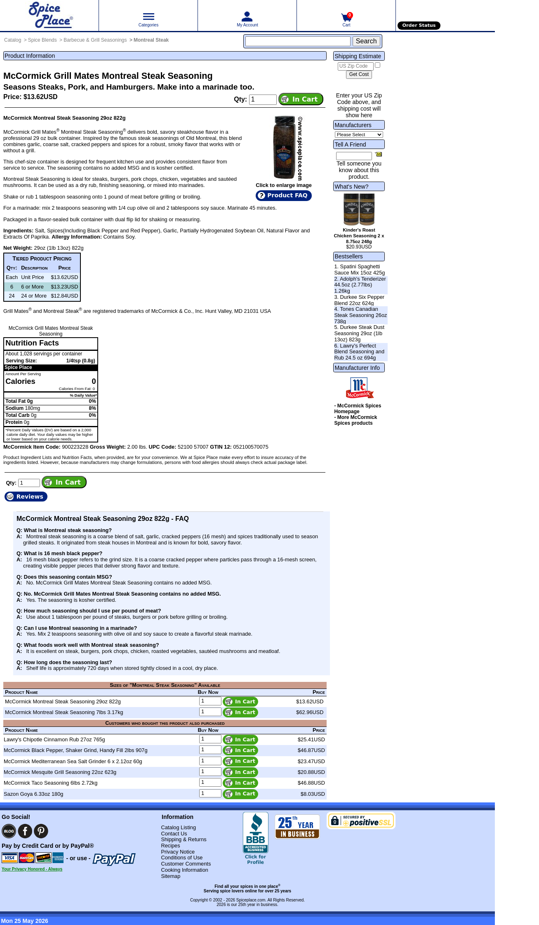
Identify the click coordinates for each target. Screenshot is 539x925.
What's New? (351, 186)
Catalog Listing (178, 827)
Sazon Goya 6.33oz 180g (33, 794)
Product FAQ (287, 195)
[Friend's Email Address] (354, 156)
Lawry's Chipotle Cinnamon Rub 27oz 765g (54, 739)
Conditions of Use (181, 857)
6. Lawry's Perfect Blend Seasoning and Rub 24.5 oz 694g (359, 352)
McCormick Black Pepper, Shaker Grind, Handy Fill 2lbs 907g (76, 750)
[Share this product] (378, 154)
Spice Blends (42, 40)
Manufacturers (352, 125)
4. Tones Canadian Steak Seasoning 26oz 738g (360, 315)
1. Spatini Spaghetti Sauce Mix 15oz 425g (359, 269)
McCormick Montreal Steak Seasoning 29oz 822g (63, 701)
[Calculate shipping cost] (359, 75)
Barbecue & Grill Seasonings (95, 40)
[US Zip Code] (356, 66)
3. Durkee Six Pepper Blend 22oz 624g (359, 300)
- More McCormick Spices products (355, 420)
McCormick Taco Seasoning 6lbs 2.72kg (50, 783)
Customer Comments (186, 864)
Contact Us (174, 833)
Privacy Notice (178, 852)
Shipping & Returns (183, 839)
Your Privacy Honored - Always (32, 869)
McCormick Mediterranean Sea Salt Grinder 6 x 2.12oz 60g (73, 761)
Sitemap (170, 876)
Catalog (12, 40)
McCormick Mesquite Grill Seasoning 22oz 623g (60, 772)
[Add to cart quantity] (263, 99)
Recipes (170, 845)
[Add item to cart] (300, 99)
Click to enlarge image (284, 185)
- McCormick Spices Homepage (357, 408)
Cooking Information (184, 870)
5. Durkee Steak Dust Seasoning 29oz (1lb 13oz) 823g (359, 333)
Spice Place (18, 367)
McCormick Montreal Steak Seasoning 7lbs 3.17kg (64, 712)
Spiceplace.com (251, 900)
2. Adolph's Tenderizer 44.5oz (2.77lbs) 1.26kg (360, 285)
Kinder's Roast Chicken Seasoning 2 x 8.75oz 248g (359, 235)
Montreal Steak (151, 40)
